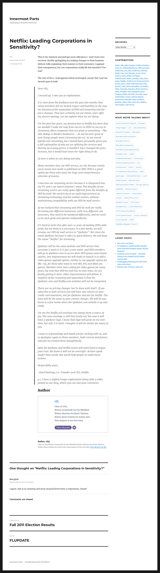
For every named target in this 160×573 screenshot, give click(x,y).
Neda (117, 89)
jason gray (120, 176)
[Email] (74, 427)
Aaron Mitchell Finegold (126, 123)
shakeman (119, 71)
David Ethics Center (123, 97)
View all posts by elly (98, 447)
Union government (124, 215)
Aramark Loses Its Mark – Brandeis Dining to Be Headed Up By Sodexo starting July (131, 256)
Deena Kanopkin (132, 86)
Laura (144, 94)
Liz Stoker (144, 86)
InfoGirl (143, 71)
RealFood (136, 71)
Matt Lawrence (142, 89)
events (138, 167)
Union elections (135, 207)
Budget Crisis (121, 154)
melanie (118, 102)
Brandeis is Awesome (124, 145)
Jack (134, 102)
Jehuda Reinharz (134, 176)
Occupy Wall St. (142, 185)
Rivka (129, 76)
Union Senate (121, 220)
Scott (138, 73)
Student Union (122, 202)
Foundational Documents (126, 171)
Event (131, 167)
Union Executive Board (125, 211)
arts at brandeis (140, 128)
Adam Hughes (130, 65)
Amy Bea (131, 89)
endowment (121, 167)
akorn (124, 102)
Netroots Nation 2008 (125, 185)
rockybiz (123, 92)
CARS (131, 154)
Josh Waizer (120, 105)
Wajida (123, 81)
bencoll (139, 94)
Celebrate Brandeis (124, 158)
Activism (141, 123)
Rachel (117, 86)
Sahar (117, 65)
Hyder (128, 78)
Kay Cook (143, 84)
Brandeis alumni (123, 141)
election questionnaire (125, 163)
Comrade (123, 89)
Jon (125, 71)
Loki (117, 68)
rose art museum (123, 193)
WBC (132, 220)
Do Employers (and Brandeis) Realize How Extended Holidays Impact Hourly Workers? (132, 248)
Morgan (131, 73)
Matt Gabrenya (132, 84)
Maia (117, 92)
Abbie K (143, 102)
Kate (129, 92)
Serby (124, 76)
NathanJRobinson (130, 68)
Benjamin (136, 92)
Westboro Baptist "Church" (127, 224)
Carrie (143, 73)
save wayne (137, 193)
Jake (129, 71)
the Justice (134, 202)
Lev (121, 68)
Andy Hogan (121, 128)
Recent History (131, 189)
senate (119, 198)
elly (57, 401)
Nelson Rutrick (137, 97)
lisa (138, 102)
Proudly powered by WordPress (37, 562)
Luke (123, 86)
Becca (123, 84)
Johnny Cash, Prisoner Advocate (130, 267)
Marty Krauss (121, 180)
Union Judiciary (140, 215)
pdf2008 (119, 189)
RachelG (131, 94)
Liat (126, 73)
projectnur (119, 100)
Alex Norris (130, 105)
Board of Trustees (123, 132)
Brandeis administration (126, 136)
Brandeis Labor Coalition (134, 100)
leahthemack (120, 78)
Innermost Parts (24, 19)
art (130, 128)
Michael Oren (134, 180)
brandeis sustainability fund (127, 150)
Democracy (138, 158)
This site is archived (125, 243)
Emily (117, 73)
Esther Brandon (142, 65)
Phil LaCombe (143, 68)
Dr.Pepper (136, 76)
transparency (121, 207)
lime (130, 102)
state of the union (131, 198)
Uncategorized (16, 64)
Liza (122, 73)
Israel (142, 171)
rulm (141, 78)
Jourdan (135, 78)
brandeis (136, 132)
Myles (125, 94)
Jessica (118, 76)
